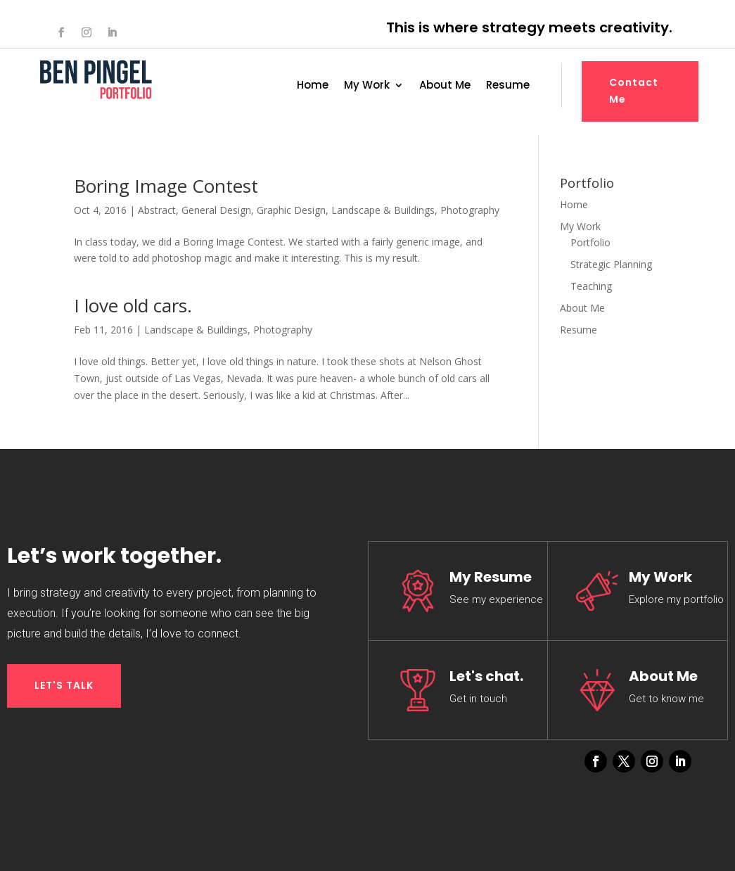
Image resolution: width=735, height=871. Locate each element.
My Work (367, 86)
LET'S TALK (64, 685)
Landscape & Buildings (383, 210)
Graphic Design (291, 210)
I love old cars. (133, 305)
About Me (445, 86)
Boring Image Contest (166, 185)
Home (312, 86)
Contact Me (633, 90)
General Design (216, 210)
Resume (508, 86)
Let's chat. (486, 676)
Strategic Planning (611, 264)
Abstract (157, 210)
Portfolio (590, 242)
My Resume (490, 577)
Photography (469, 210)
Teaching (591, 286)
